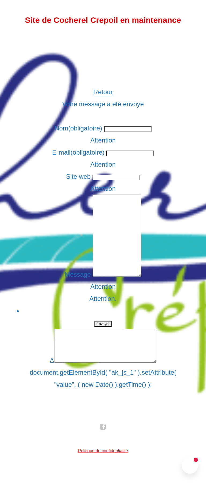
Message (75, 290)
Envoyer (103, 340)
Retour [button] (103, 92)
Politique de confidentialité (103, 473)
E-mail (78, 152)
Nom (78, 128)
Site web (78, 176)
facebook (103, 449)
